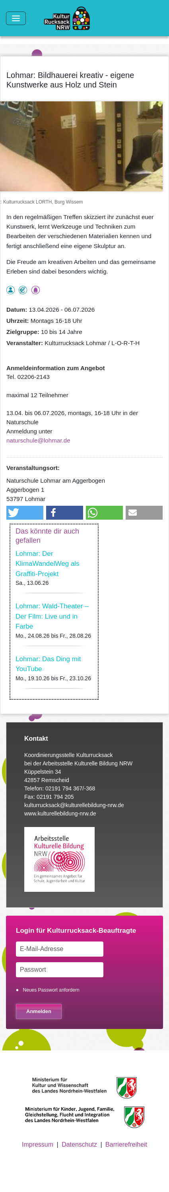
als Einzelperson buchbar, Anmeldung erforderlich (10, 290)
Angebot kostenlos (23, 290)
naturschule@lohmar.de (38, 440)
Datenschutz (79, 1144)
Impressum (37, 1144)
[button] (24, 513)
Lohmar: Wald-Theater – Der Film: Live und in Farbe (52, 616)
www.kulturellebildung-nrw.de (60, 813)
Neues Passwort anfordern (51, 990)
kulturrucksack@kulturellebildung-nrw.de (74, 805)
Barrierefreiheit (126, 1144)
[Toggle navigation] (16, 18)
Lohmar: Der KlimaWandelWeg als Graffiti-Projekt (48, 564)
